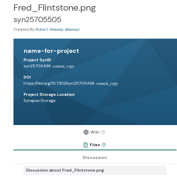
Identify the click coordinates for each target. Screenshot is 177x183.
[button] (103, 132)
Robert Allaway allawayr (58, 29)
